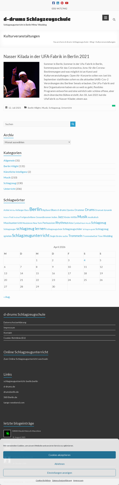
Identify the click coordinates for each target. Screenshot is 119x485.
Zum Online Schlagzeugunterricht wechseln (26, 358)
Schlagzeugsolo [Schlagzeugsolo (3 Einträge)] (89, 229)
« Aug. (7, 296)
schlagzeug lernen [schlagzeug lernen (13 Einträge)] (31, 228)
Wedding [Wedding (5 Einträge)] (108, 236)
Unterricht (66, 107)
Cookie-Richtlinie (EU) (15, 337)
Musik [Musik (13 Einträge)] (82, 216)
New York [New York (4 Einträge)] (37, 223)
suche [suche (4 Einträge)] (65, 236)
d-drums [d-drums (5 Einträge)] (61, 210)
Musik (45, 107)
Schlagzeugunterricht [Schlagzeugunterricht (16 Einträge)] (31, 235)
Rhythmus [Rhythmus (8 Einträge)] (61, 222)
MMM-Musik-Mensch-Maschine (26, 431)
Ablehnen (60, 463)
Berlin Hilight (34, 107)
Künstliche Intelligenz (15, 171)
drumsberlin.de (11, 391)
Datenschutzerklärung (62, 480)
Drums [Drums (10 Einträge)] (90, 210)
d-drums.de (9, 386)
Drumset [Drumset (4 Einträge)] (99, 210)
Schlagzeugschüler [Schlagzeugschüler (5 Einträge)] (72, 229)
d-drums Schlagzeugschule (37, 19)
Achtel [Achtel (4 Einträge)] (6, 210)
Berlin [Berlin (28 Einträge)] (35, 209)
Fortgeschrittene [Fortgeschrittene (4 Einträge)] (27, 217)
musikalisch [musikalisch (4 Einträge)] (93, 217)
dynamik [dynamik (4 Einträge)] (108, 210)
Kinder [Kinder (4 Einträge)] (67, 217)
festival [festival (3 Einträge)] (17, 217)
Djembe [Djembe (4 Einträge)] (70, 210)
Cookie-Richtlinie (43, 480)
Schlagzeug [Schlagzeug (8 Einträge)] (98, 222)
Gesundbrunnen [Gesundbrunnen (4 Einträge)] (43, 217)
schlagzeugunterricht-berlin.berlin (21, 381)
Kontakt (8, 332)
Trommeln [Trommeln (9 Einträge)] (75, 236)
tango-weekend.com (14, 402)
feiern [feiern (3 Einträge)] (6, 217)
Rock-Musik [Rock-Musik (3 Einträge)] (86, 223)
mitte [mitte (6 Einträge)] (74, 217)
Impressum (78, 480)
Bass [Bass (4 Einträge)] (26, 210)
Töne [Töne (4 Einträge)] (100, 236)
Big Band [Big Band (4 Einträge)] (46, 210)
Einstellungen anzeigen (59, 472)
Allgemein (9, 160)
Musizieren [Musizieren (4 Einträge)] (28, 223)
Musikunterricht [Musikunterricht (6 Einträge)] (13, 222)
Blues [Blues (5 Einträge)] (54, 210)
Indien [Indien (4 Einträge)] (54, 217)
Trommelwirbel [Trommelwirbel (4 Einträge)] (90, 236)
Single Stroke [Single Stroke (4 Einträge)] (56, 236)
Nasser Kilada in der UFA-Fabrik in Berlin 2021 (46, 56)
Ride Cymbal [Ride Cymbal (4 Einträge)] (75, 223)
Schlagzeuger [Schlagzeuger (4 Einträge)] (10, 229)
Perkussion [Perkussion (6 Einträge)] (48, 222)
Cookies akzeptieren (59, 454)
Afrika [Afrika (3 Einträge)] (12, 210)
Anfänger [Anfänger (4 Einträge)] (19, 210)
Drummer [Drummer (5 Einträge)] (79, 210)
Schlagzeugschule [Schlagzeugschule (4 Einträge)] (54, 229)
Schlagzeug (54, 107)
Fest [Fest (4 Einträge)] (11, 217)
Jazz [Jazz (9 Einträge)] (61, 217)
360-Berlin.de (10, 397)
